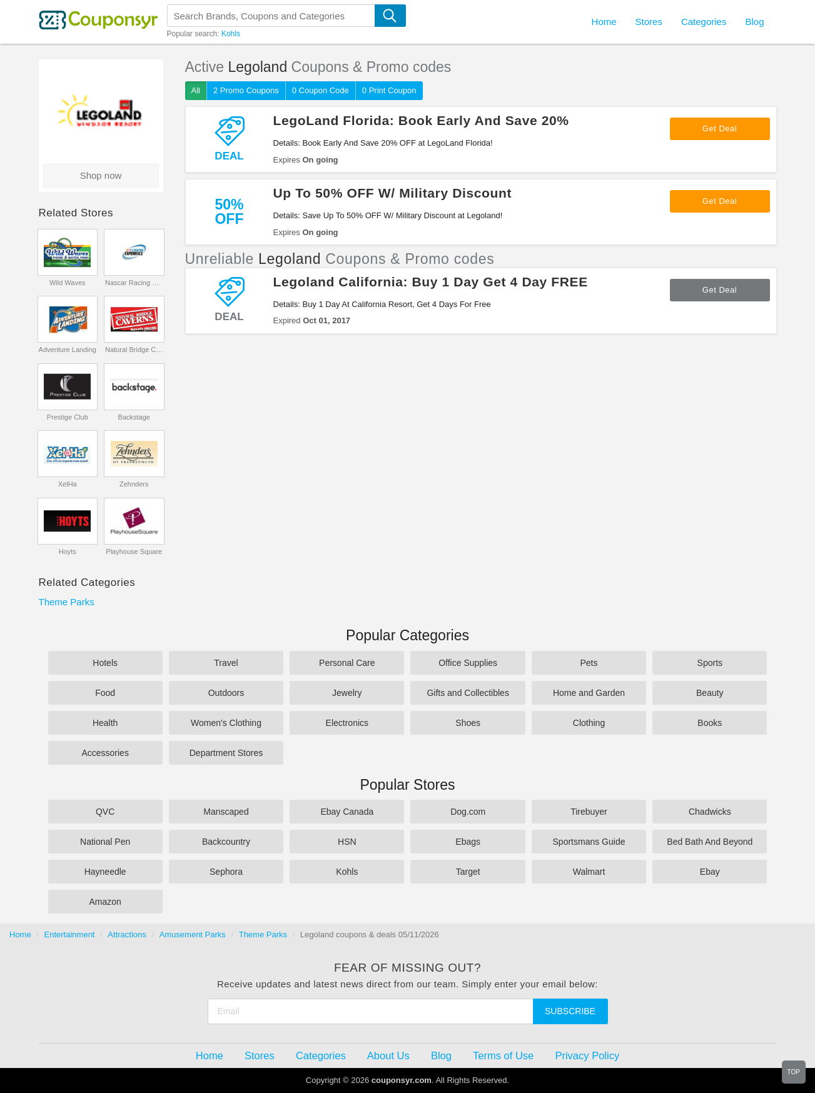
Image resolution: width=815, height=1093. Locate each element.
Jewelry (347, 693)
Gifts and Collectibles (468, 693)
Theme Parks (66, 602)
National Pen (105, 842)
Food (105, 693)
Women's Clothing (226, 723)
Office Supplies (467, 663)
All (195, 90)
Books (709, 723)
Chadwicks (710, 812)
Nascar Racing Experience (134, 282)
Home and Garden (589, 693)
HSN (347, 842)
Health (105, 723)
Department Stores (226, 753)
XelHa (67, 484)
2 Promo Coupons (246, 90)
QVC (105, 812)
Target (468, 872)
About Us (388, 1055)
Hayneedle (105, 872)
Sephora (226, 872)
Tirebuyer (588, 812)
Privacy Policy (587, 1055)
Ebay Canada (346, 812)
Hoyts (67, 551)
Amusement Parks (192, 934)
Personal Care (347, 663)
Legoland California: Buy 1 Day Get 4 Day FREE (430, 282)
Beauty (710, 693)
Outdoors (226, 693)
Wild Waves (67, 282)
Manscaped (225, 812)
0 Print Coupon (389, 90)
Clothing (589, 723)
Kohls (230, 33)
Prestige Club (67, 417)
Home (20, 934)
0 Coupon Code (320, 90)
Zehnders (133, 484)
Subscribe (570, 1011)
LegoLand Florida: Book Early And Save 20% (421, 120)
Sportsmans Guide (589, 842)
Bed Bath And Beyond (709, 842)
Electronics (347, 723)
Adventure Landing (67, 349)
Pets (588, 663)
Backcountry (226, 842)
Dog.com (467, 812)
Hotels (105, 663)
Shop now (101, 175)
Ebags (467, 842)
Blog (754, 21)
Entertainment (69, 934)
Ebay (710, 872)
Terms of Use (503, 1055)
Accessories (104, 753)
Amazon (105, 902)
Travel (226, 663)
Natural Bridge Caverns (134, 349)
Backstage (134, 417)
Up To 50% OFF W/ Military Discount (392, 193)
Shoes (467, 723)
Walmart (589, 872)
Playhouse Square (134, 551)
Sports (709, 663)
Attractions (127, 934)
